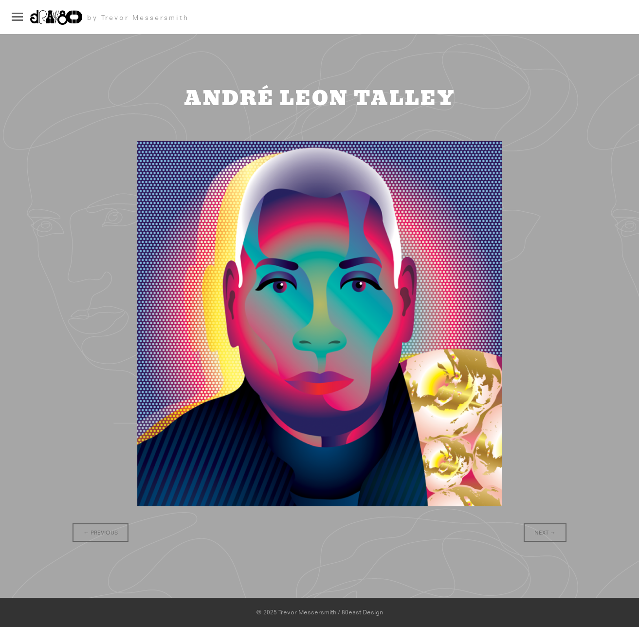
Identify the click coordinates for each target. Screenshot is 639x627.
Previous (100, 532)
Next (545, 532)
